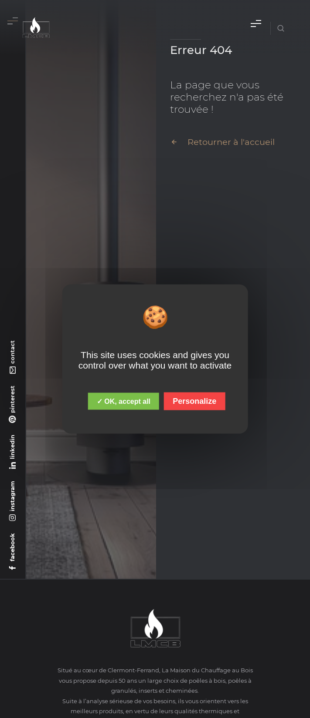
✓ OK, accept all (123, 401)
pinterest (12, 399)
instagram (12, 496)
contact (12, 352)
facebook (12, 547)
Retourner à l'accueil (222, 142)
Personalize (194, 401)
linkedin (12, 447)
